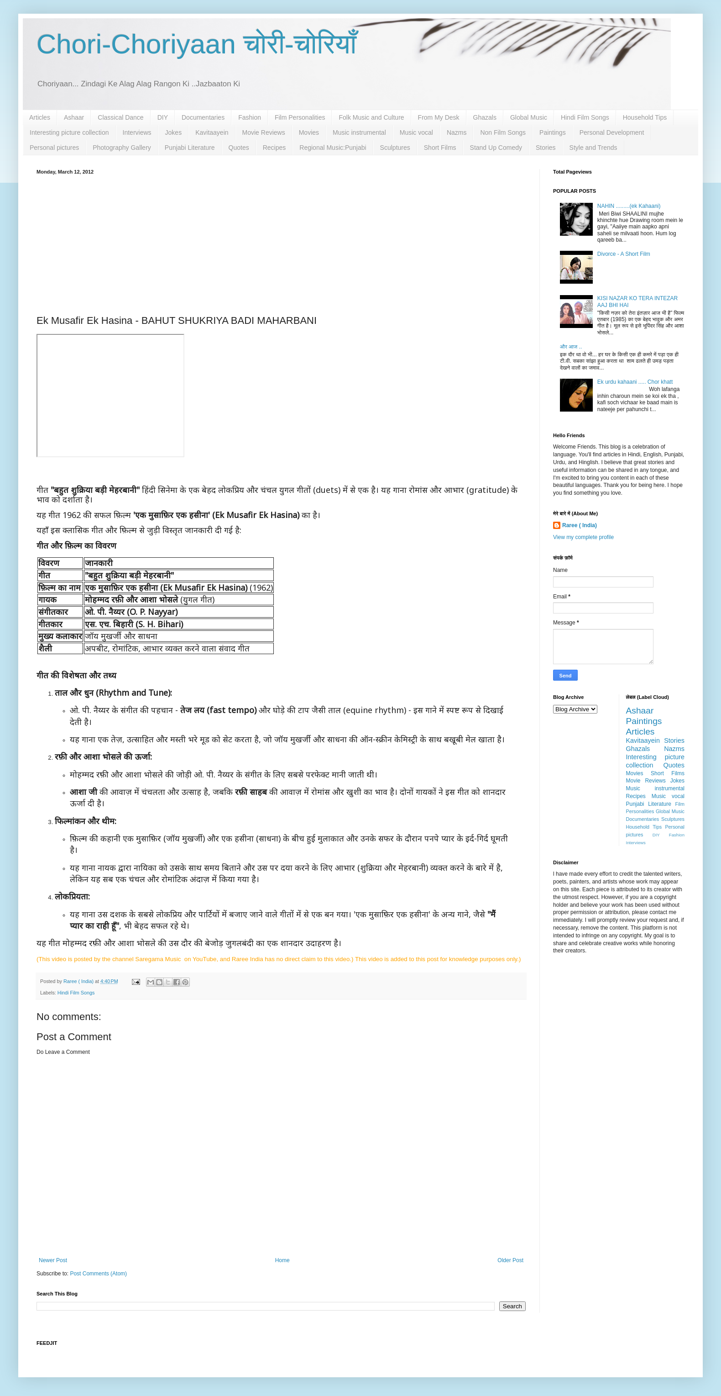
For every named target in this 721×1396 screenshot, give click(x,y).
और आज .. (571, 347)
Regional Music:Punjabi (332, 147)
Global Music (528, 117)
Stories (546, 147)
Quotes (239, 147)
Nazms (457, 132)
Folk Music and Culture (371, 117)
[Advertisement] (281, 243)
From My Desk (439, 117)
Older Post (510, 1260)
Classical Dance (120, 117)
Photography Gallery (122, 147)
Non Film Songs (503, 132)
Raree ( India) (579, 525)
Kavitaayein (211, 132)
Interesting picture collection (69, 132)
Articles (39, 117)
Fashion (249, 117)
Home (282, 1260)
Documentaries (203, 117)
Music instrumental (359, 132)
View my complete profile (583, 537)
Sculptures (395, 147)
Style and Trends (593, 147)
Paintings (552, 132)
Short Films (440, 147)
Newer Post (53, 1260)
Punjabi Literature (190, 147)
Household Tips (645, 117)
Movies (309, 132)
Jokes (173, 132)
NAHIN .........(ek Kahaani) (629, 206)
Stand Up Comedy (496, 147)
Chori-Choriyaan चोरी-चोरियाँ (196, 44)
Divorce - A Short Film (623, 254)
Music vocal (416, 132)
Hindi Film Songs (585, 117)
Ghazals (484, 117)
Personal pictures (54, 147)
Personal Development (612, 132)
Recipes (274, 147)
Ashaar (74, 117)
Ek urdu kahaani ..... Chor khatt (635, 382)
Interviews (137, 132)
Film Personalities (300, 117)
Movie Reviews (263, 132)
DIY (162, 117)
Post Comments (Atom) (98, 1273)
